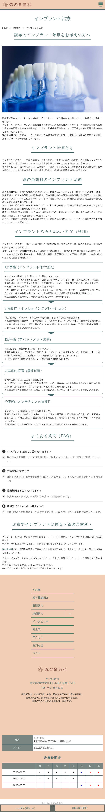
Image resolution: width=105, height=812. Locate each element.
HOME (5, 28)
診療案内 (16, 28)
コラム (37, 653)
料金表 (37, 629)
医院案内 (38, 605)
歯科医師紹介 (41, 597)
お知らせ (38, 645)
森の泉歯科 (7, 549)
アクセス (38, 637)
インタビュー (41, 621)
